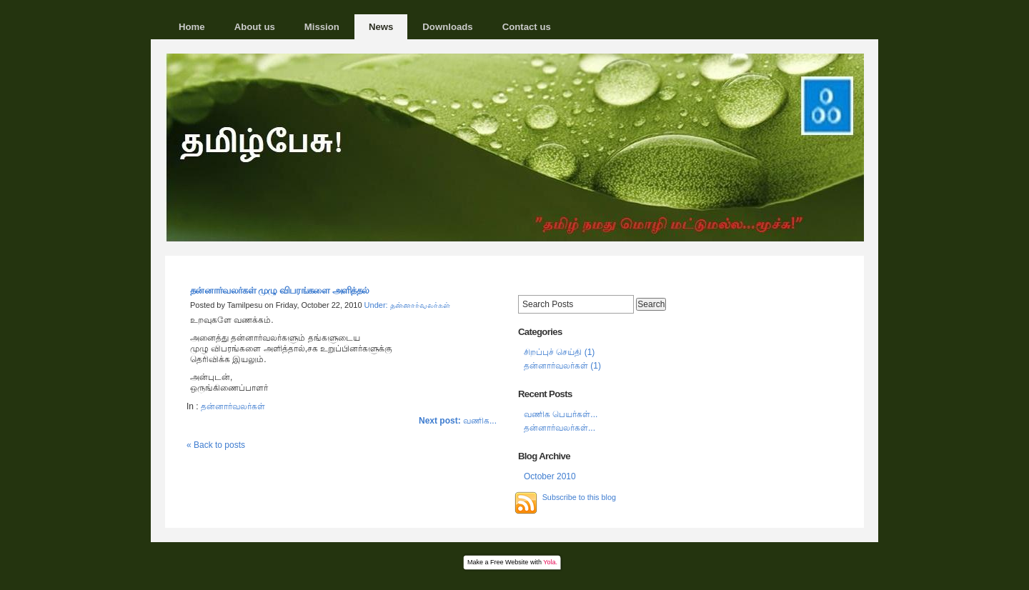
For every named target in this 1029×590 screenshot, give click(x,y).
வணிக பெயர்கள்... (560, 414)
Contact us (526, 26)
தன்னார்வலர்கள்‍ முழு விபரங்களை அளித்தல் (279, 290)
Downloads (447, 26)
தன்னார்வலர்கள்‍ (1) (562, 366)
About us (254, 26)
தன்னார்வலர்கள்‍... (559, 428)
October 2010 (550, 476)
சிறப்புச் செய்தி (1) (559, 352)
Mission (321, 26)
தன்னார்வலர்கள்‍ (233, 406)
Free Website (509, 562)
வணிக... (458, 421)
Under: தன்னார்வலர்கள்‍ (407, 305)
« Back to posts (216, 445)
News (381, 26)
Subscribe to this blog (579, 497)
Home (192, 26)
